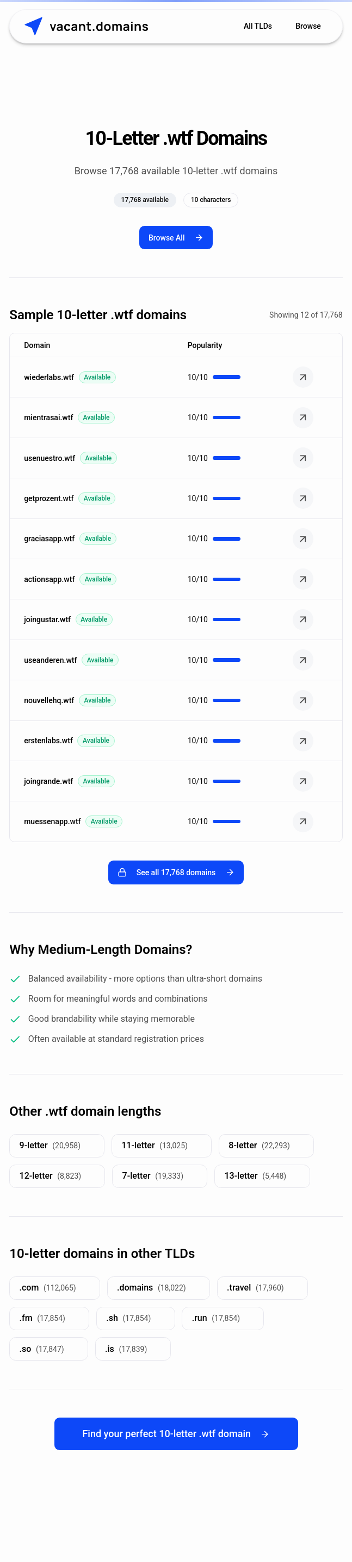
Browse (308, 26)
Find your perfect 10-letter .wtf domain (175, 1433)
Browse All (176, 237)
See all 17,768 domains (176, 872)
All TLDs (258, 26)
